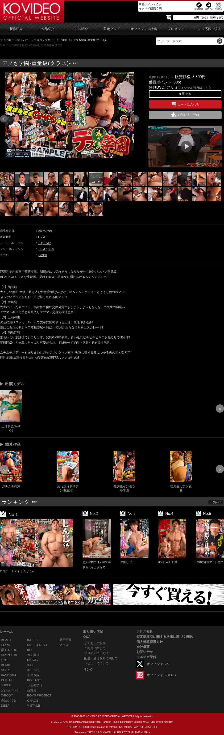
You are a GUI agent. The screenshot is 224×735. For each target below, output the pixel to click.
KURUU (6, 680)
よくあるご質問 (95, 643)
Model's (32, 660)
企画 (51, 249)
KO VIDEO (91, 716)
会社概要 (143, 647)
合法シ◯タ (8, 700)
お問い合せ (145, 652)
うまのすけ (34, 685)
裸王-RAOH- (9, 650)
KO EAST (34, 680)
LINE (4, 660)
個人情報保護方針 (150, 642)
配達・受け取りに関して (101, 658)
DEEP (5, 705)
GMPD (42, 255)
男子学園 (65, 640)
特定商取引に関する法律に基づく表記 (165, 637)
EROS (5, 645)
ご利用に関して (95, 648)
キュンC (33, 670)
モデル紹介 (79, 29)
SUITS (5, 670)
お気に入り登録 (188, 115)
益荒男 (31, 690)
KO (40, 243)
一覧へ (216, 502)
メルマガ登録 (146, 657)
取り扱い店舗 (93, 632)
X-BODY (7, 695)
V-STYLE (33, 705)
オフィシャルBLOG (161, 675)
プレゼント (176, 29)
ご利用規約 (145, 632)
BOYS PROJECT (39, 695)
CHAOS (32, 700)
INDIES (32, 640)
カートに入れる (185, 104)
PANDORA (8, 675)
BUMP (47, 243)
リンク (88, 669)
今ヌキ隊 (33, 675)
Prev (4, 119)
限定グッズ (112, 29)
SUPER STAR (37, 645)
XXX (30, 665)
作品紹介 (47, 29)
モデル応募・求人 (208, 29)
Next (135, 119)
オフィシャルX (158, 664)
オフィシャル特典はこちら (193, 87)
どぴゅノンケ (10, 690)
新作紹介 (16, 29)
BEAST (6, 640)
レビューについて (96, 663)
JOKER (6, 685)
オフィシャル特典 (144, 29)
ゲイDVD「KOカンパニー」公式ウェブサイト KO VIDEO (35, 40)
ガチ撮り (33, 655)
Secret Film (9, 655)
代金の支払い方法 (96, 653)
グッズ (63, 645)
